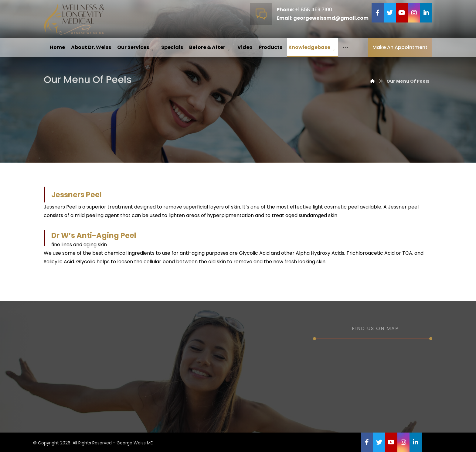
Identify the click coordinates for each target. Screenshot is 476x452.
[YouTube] (402, 12)
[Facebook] (378, 12)
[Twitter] (390, 12)
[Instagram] (414, 12)
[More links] (346, 47)
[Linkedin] (426, 12)
